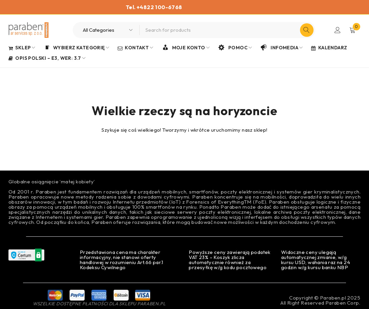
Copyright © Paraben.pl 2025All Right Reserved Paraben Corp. (320, 300)
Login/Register (337, 30)
